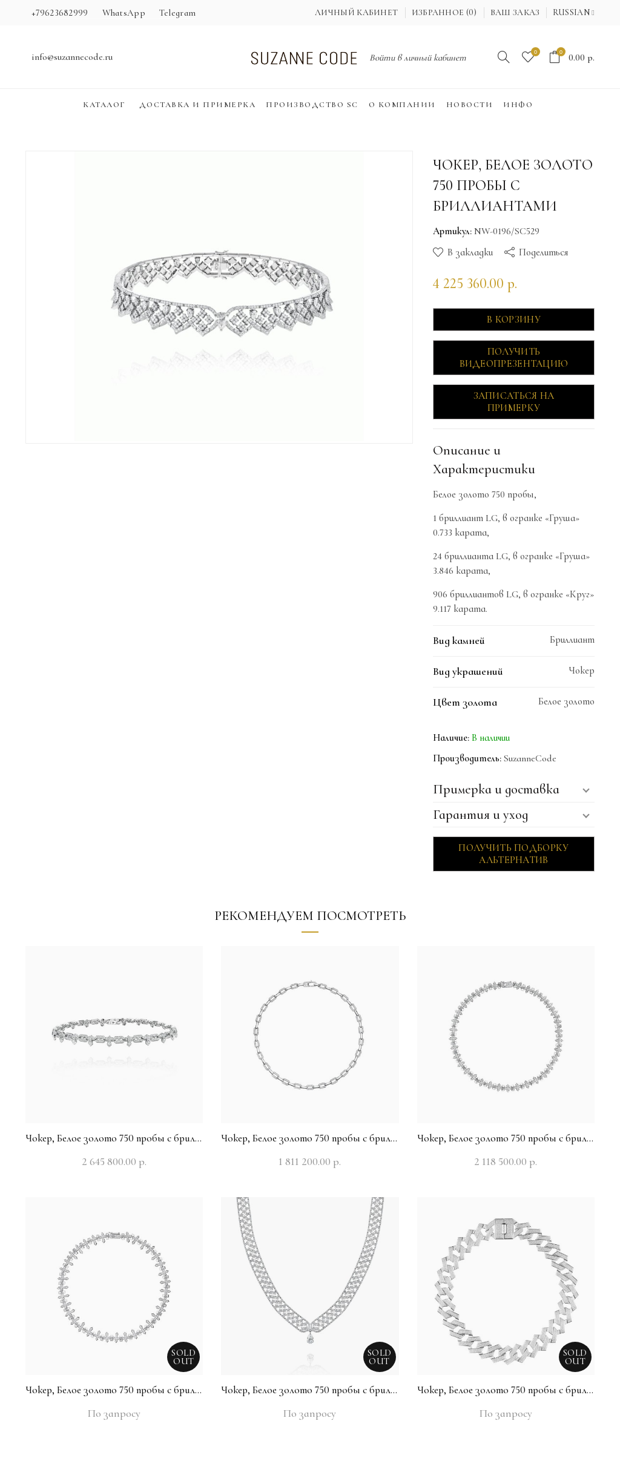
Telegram (177, 12)
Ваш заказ (515, 12)
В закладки (470, 252)
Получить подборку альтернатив (513, 854)
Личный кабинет (356, 12)
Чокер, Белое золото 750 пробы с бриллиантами (114, 1138)
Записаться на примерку (514, 402)
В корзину (514, 320)
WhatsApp (123, 12)
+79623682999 (59, 12)
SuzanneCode (530, 758)
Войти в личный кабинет (417, 57)
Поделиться (543, 252)
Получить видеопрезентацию (514, 358)
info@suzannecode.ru (72, 57)
